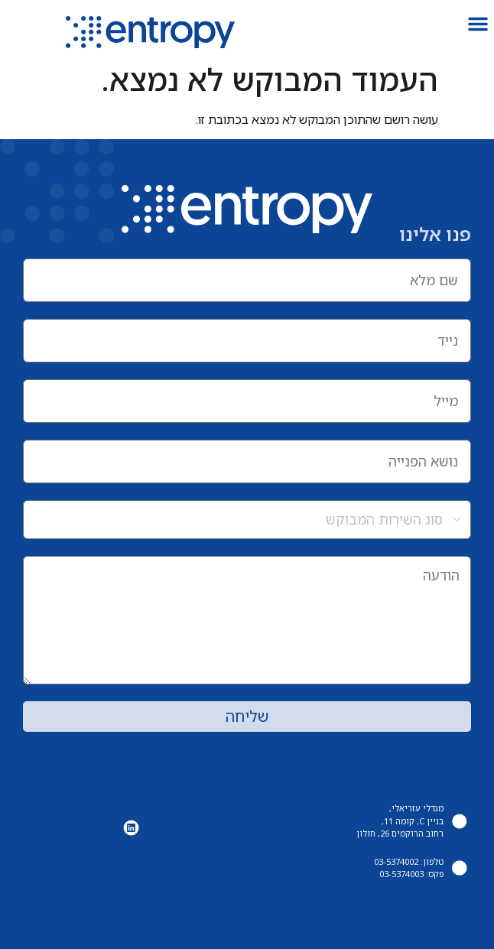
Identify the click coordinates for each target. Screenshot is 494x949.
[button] (478, 24)
